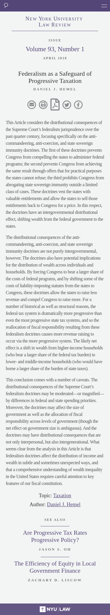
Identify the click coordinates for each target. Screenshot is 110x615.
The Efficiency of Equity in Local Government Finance (55, 567)
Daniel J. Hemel (63, 504)
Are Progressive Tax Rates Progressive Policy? (55, 536)
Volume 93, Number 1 (55, 49)
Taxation (62, 495)
